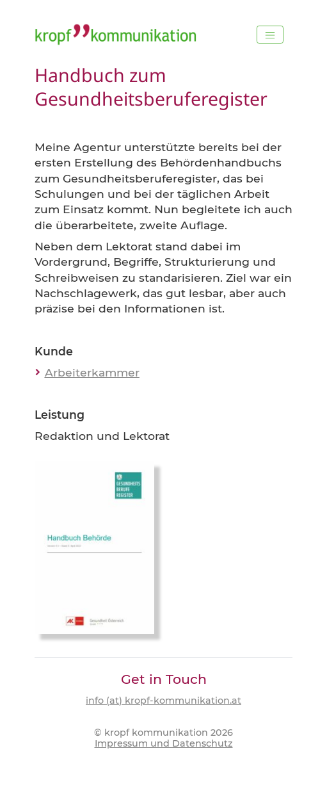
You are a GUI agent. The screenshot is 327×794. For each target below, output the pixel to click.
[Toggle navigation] (270, 35)
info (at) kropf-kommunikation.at (163, 700)
